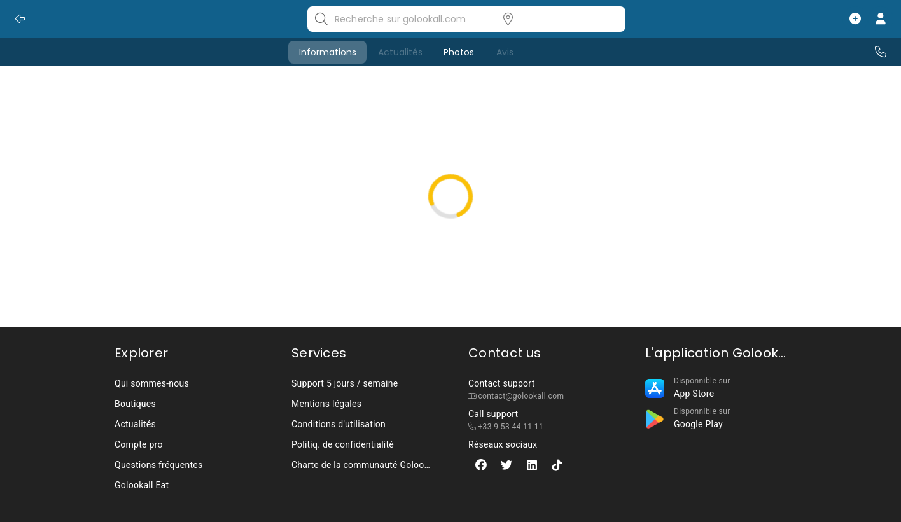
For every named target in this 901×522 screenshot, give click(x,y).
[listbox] (554, 19)
